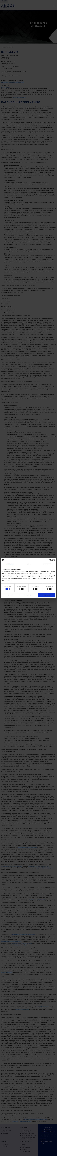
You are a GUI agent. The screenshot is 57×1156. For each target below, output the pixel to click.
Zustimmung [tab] (10, 564)
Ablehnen (10, 595)
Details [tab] (28, 564)
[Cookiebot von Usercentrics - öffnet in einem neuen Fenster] (48, 560)
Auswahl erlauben (28, 595)
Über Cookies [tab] (47, 564)
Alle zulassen (46, 595)
